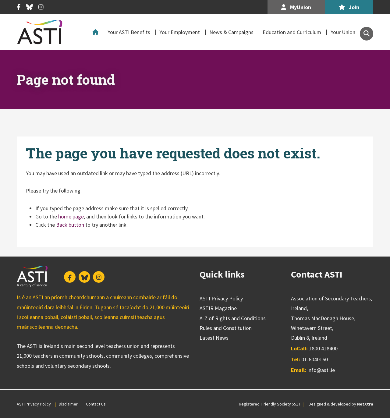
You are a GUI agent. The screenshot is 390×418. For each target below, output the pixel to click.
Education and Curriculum (292, 32)
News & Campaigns (231, 32)
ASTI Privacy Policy (221, 298)
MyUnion (296, 7)
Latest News (214, 337)
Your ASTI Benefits (129, 32)
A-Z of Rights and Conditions (233, 318)
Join (349, 7)
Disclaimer (68, 404)
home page (71, 216)
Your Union (343, 32)
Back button (70, 224)
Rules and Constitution (226, 327)
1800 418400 (323, 348)
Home (97, 32)
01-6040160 (314, 359)
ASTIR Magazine (218, 308)
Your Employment (179, 32)
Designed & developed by (341, 404)
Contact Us (96, 404)
